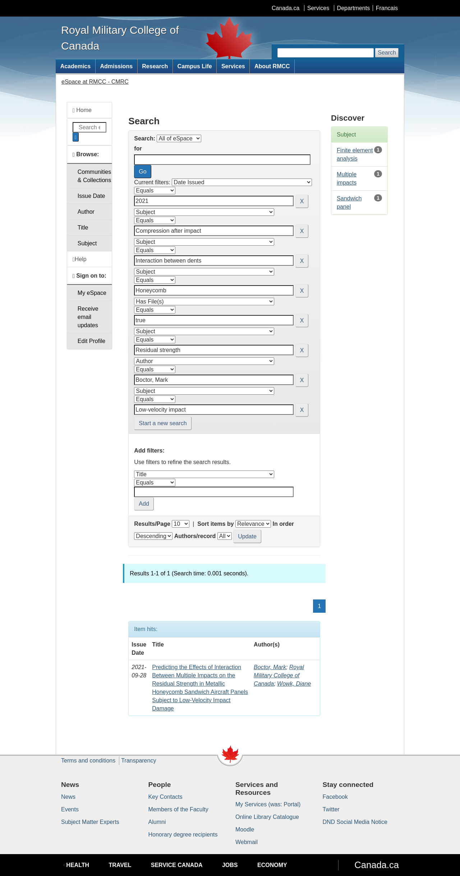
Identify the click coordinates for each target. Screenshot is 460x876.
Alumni (157, 822)
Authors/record (195, 536)
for (138, 148)
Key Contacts (165, 797)
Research (155, 66)
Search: (144, 138)
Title (83, 227)
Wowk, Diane (294, 684)
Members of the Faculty (178, 809)
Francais (387, 8)
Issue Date (91, 196)
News (68, 797)
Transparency (138, 760)
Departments (353, 8)
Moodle (244, 829)
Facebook (335, 797)
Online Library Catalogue (267, 817)
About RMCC (272, 66)
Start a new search (163, 423)
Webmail (246, 842)
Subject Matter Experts (90, 822)
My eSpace (92, 293)
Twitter (331, 809)
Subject (87, 243)
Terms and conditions (88, 760)
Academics (75, 66)
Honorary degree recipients (183, 834)
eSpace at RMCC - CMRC (95, 82)
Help (80, 259)
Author (86, 212)
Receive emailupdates (88, 317)
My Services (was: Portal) (267, 804)
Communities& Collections (94, 176)
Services (318, 8)
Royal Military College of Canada (279, 675)
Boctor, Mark (270, 667)
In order (283, 524)
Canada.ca (285, 8)
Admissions (116, 66)
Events (70, 809)
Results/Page (152, 524)
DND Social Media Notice (355, 822)
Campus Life (195, 66)
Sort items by (215, 524)
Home (82, 110)
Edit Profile (91, 341)
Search (387, 53)
